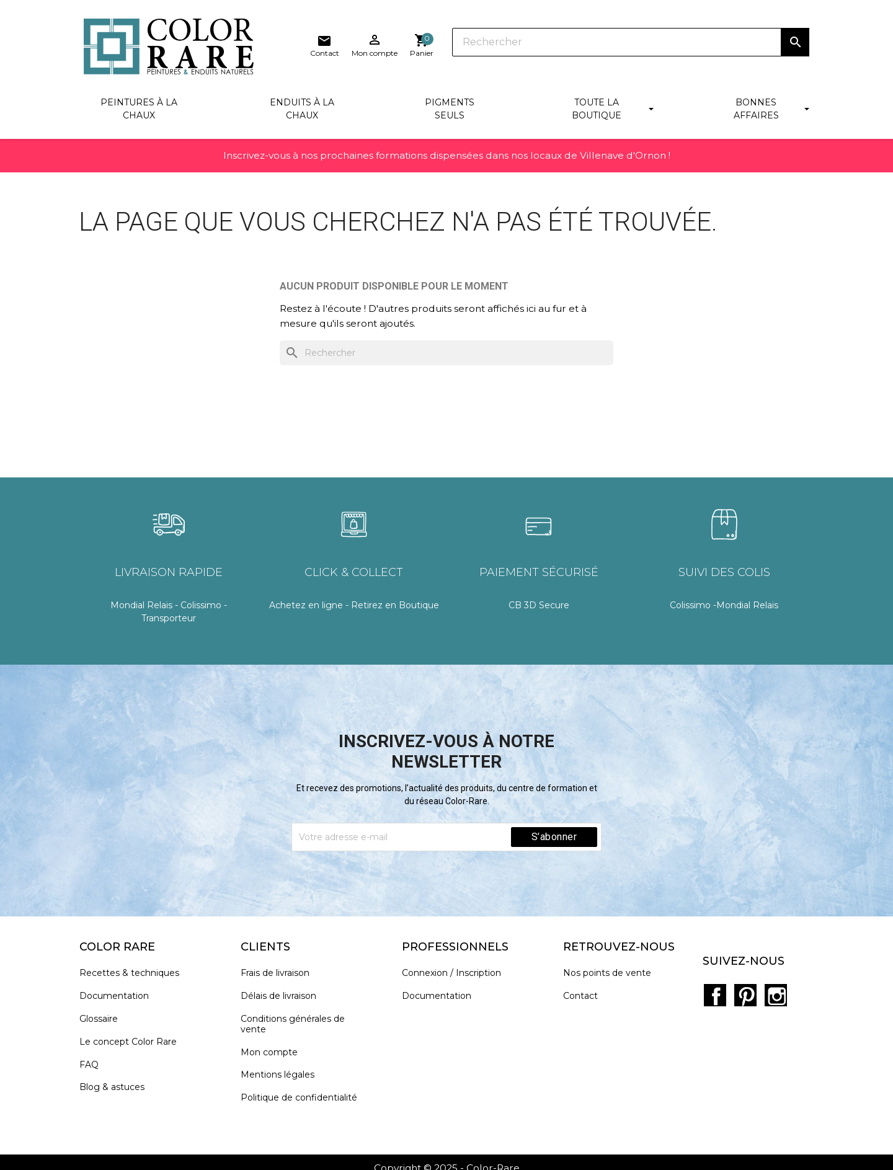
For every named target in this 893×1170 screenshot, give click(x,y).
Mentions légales (282, 1077)
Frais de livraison (279, 975)
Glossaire (103, 1021)
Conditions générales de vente (297, 1026)
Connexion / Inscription (455, 975)
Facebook (717, 984)
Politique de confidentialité (303, 1100)
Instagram (772, 984)
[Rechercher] (477, 43)
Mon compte (273, 1054)
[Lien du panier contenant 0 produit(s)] (797, 46)
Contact (584, 998)
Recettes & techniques (134, 975)
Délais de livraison (283, 998)
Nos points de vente (611, 975)
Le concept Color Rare (132, 1044)
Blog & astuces (116, 1089)
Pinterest (744, 984)
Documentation (118, 998)
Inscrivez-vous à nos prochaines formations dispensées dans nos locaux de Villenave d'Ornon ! (446, 160)
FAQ (93, 1066)
